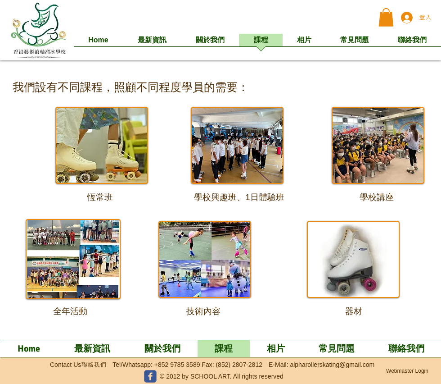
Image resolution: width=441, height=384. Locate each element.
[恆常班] (100, 197)
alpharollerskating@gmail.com (332, 364)
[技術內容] (203, 311)
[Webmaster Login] (407, 371)
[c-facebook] (150, 376)
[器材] (353, 311)
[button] (386, 17)
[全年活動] (70, 311)
